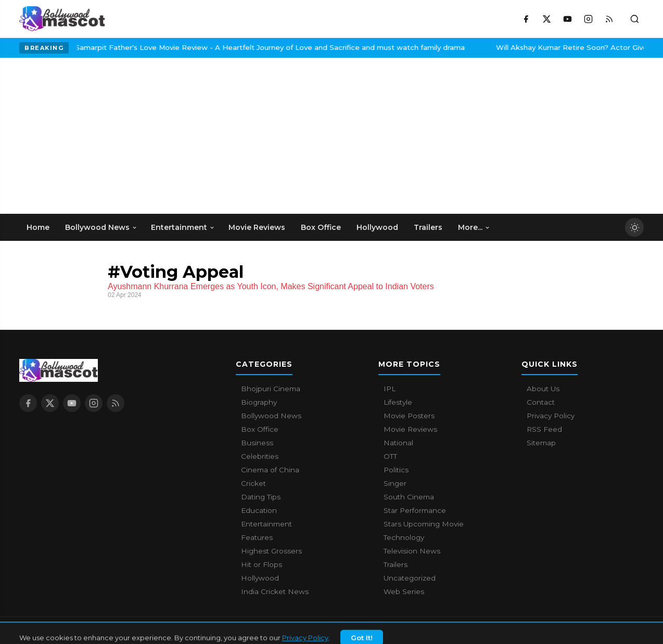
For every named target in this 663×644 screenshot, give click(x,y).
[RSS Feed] (609, 19)
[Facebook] (525, 19)
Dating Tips (260, 497)
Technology (404, 537)
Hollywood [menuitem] (377, 227)
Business (257, 443)
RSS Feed (544, 429)
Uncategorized (410, 578)
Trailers (395, 564)
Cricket (253, 483)
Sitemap (541, 443)
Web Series (404, 591)
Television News (412, 551)
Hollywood (260, 578)
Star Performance (415, 510)
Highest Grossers (271, 551)
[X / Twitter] (546, 19)
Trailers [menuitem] (428, 227)
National (398, 443)
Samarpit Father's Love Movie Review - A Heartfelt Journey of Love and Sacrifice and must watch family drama (202, 47)
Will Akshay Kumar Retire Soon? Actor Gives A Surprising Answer (541, 47)
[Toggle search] (634, 18)
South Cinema (409, 497)
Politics (396, 470)
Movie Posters (409, 415)
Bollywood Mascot (76, 630)
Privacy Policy (551, 415)
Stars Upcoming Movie (424, 524)
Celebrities (259, 456)
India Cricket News (275, 591)
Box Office (259, 429)
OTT (390, 456)
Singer (395, 483)
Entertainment (266, 524)
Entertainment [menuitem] (183, 227)
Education (259, 510)
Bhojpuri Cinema (270, 388)
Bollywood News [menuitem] (101, 227)
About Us (543, 388)
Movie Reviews (410, 429)
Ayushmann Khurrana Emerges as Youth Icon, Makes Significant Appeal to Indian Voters (271, 286)
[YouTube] (567, 19)
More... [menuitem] (474, 227)
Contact (541, 402)
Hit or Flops (261, 564)
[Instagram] (588, 19)
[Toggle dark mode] (634, 227)
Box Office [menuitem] (321, 227)
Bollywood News (271, 415)
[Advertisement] (97, 136)
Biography (259, 402)
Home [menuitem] (38, 227)
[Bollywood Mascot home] (62, 18)
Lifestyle (398, 402)
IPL (390, 388)
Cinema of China (270, 470)
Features (257, 537)
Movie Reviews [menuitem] (256, 227)
